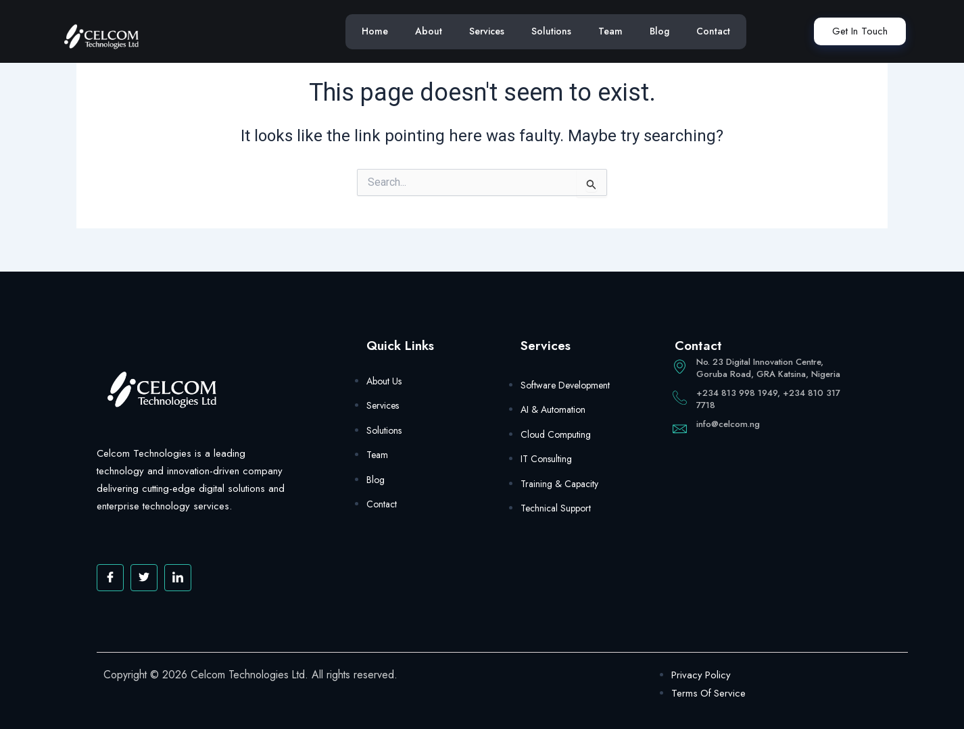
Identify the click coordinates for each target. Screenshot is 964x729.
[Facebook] (110, 577)
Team (610, 31)
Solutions (551, 31)
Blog (659, 31)
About (428, 31)
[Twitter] (144, 577)
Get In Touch (860, 31)
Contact (713, 31)
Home (375, 31)
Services (486, 31)
